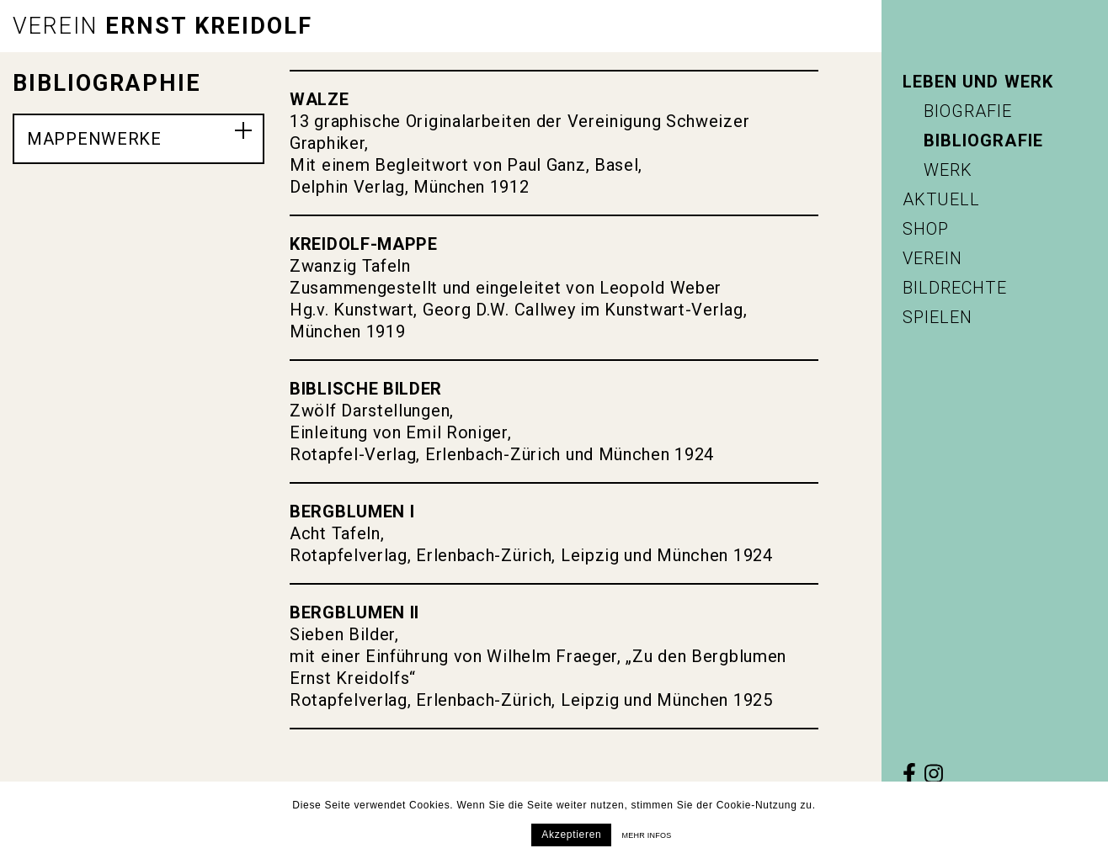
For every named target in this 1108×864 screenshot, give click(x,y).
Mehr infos (646, 835)
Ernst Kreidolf (162, 26)
